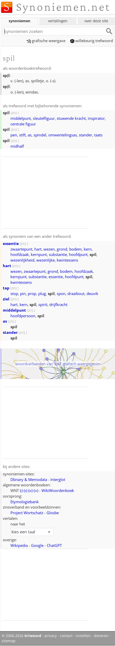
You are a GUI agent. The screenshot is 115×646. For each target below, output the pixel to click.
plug (42, 293)
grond (62, 249)
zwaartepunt (21, 249)
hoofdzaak (19, 254)
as (30, 134)
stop (14, 293)
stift (22, 134)
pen (13, 134)
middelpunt (20, 118)
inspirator (96, 118)
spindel (40, 134)
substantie (58, 254)
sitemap (9, 641)
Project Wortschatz (26, 512)
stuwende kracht (71, 118)
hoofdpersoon (22, 315)
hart (37, 249)
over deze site (96, 20)
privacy (51, 635)
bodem (75, 249)
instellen (83, 635)
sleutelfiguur (44, 118)
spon (61, 293)
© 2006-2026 (21, 635)
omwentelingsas (62, 134)
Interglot (57, 479)
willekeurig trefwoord (91, 40)
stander (85, 134)
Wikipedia (19, 545)
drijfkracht (58, 304)
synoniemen (19, 20)
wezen (49, 249)
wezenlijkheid (22, 260)
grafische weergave (46, 40)
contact (66, 635)
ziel (6, 298)
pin (23, 293)
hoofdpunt (78, 254)
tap (6, 287)
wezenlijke (45, 260)
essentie (11, 243)
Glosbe (53, 512)
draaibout (75, 293)
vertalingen (57, 20)
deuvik (92, 293)
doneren (101, 635)
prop (32, 293)
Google (37, 545)
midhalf (17, 146)
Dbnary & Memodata (28, 479)
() (21, 490)
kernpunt (39, 254)
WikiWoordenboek (57, 490)
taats (98, 134)
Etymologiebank (24, 501)
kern (88, 249)
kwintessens (67, 260)
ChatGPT (54, 545)
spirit (42, 304)
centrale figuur (23, 123)
